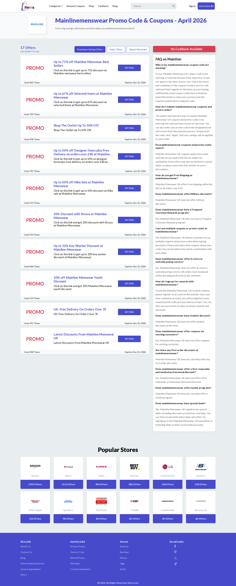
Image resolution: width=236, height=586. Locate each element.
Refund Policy (77, 557)
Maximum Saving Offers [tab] (90, 49)
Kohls (123, 569)
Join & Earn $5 (206, 6)
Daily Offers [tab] (116, 49)
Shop (91, 6)
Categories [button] (55, 6)
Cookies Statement (80, 569)
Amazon (124, 546)
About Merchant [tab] (138, 49)
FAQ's (23, 574)
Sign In (192, 6)
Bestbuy (124, 552)
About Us (25, 546)
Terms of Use (77, 552)
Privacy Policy (77, 546)
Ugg (122, 563)
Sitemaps (75, 563)
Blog (115, 6)
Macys (123, 557)
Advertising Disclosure (32, 563)
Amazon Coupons (75, 6)
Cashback (103, 6)
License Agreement (30, 569)
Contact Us (26, 552)
